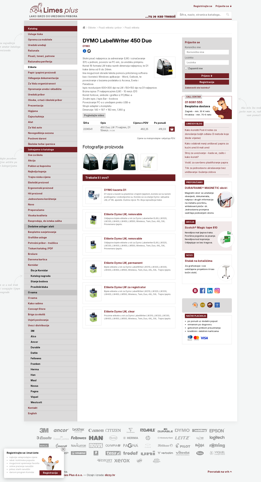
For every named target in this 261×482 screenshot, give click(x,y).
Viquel (34, 396)
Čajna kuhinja (36, 116)
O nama (32, 297)
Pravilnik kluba (39, 286)
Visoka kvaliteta (37, 215)
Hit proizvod (35, 193)
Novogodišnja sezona (41, 133)
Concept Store (36, 308)
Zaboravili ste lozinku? (197, 87)
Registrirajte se (203, 6)
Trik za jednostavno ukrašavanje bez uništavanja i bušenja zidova (205, 170)
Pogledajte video (94, 115)
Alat (30, 122)
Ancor (34, 341)
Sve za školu (35, 155)
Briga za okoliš (36, 314)
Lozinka (189, 57)
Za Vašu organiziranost (42, 83)
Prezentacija (35, 105)
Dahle (34, 352)
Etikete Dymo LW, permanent (123, 262)
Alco (33, 336)
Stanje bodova (39, 281)
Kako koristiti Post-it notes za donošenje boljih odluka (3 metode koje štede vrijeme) (207, 134)
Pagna (34, 391)
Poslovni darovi (37, 138)
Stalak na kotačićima (198, 260)
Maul (33, 380)
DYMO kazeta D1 (115, 190)
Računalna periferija (40, 61)
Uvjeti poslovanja (38, 319)
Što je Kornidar (39, 270)
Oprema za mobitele (40, 39)
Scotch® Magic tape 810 (201, 227)
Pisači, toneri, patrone (41, 56)
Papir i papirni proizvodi (42, 72)
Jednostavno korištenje (42, 199)
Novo (31, 204)
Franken (35, 363)
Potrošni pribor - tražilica (43, 242)
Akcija (31, 160)
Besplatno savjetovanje (42, 232)
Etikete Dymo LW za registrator (125, 287)
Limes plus (60, 10)
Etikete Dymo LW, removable (123, 214)
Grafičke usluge (37, 237)
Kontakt (32, 407)
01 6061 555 (193, 102)
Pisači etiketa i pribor (110, 27)
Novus (34, 385)
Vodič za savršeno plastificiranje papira (206, 162)
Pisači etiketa (132, 27)
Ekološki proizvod (38, 182)
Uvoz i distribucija (38, 325)
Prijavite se (224, 6)
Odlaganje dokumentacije (43, 78)
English (32, 413)
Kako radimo (35, 303)
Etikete (32, 67)
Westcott (36, 402)
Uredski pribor (36, 94)
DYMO (86, 46)
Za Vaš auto (35, 127)
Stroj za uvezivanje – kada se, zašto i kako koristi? (205, 155)
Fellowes (36, 358)
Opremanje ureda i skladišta (44, 89)
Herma (35, 369)
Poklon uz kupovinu (39, 166)
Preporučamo (36, 210)
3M (32, 330)
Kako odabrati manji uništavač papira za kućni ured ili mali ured (207, 145)
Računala (33, 50)
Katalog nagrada (40, 275)
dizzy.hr (110, 475)
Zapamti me (194, 68)
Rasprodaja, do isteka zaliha (45, 221)
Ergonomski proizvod (40, 188)
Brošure (32, 253)
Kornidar (33, 264)
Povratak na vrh (218, 471)
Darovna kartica (37, 259)
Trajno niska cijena (39, 177)
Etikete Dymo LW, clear (119, 311)
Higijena (33, 111)
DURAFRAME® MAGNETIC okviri (206, 188)
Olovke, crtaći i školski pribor (45, 100)
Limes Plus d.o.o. (72, 475)
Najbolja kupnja (37, 171)
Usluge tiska (35, 34)
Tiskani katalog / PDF (40, 248)
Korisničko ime (193, 47)
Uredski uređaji (37, 45)
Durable (35, 347)
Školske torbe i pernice (41, 144)
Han (33, 374)
